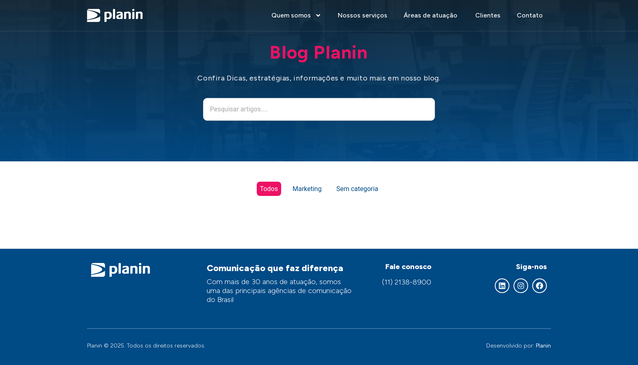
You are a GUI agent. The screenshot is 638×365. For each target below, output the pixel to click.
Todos (269, 189)
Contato (530, 15)
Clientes (487, 15)
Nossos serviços (362, 15)
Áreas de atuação (431, 15)
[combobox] (319, 109)
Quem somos (296, 15)
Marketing (307, 189)
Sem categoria (357, 189)
